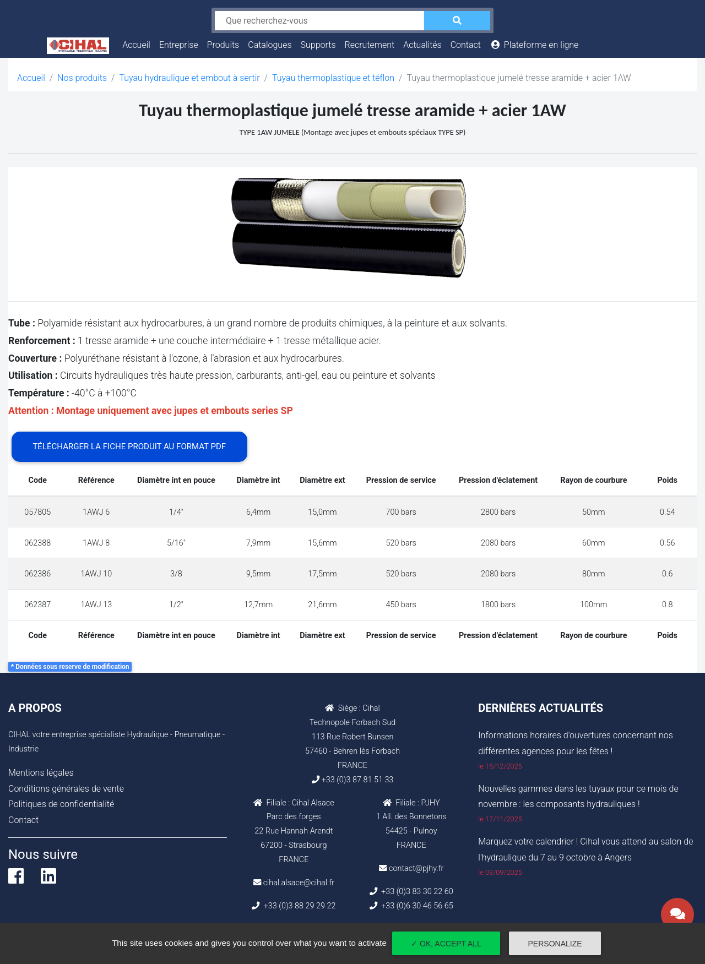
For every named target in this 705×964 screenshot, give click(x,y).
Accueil (138, 43)
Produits (223, 45)
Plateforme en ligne (534, 45)
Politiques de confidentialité (61, 804)
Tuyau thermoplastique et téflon (333, 78)
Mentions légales (41, 772)
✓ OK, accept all (446, 943)
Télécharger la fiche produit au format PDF (129, 446)
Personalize (555, 943)
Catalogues (269, 45)
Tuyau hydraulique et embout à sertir (189, 78)
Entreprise (178, 45)
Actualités (422, 45)
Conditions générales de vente (66, 788)
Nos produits (82, 78)
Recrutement (370, 45)
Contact (466, 45)
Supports (318, 45)
